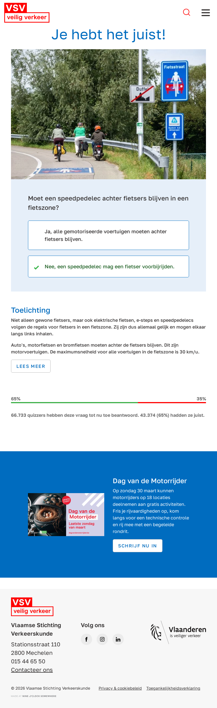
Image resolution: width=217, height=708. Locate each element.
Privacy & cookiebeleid (120, 688)
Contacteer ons (32, 669)
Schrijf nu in (137, 546)
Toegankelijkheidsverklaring (173, 688)
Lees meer (30, 366)
